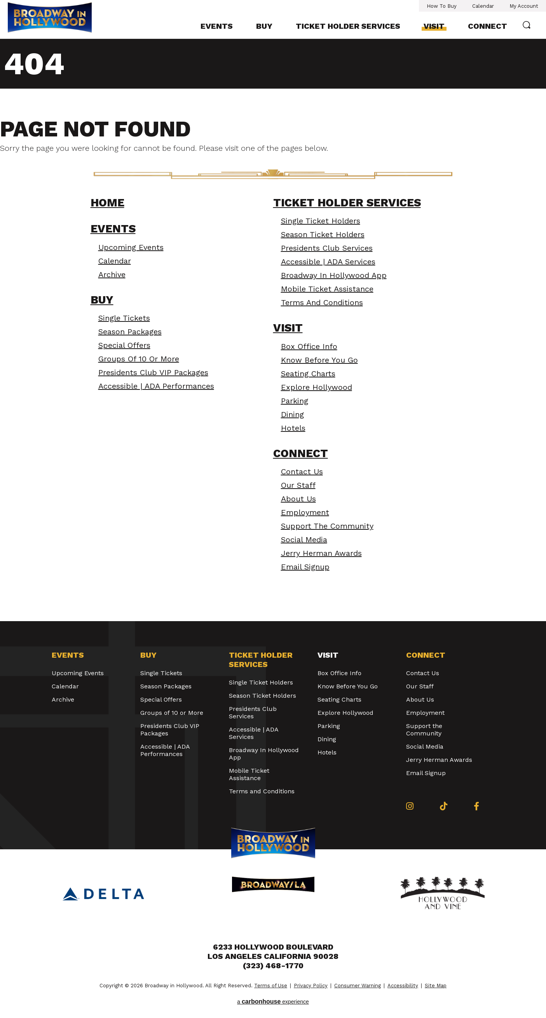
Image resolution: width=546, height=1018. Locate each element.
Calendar (483, 6)
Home (107, 202)
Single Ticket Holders (320, 220)
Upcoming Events (131, 247)
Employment (305, 512)
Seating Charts (308, 373)
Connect (487, 26)
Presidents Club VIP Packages (153, 372)
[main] (273, 330)
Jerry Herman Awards (321, 553)
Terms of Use (270, 985)
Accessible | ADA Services (328, 261)
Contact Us (302, 471)
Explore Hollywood (316, 387)
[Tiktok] (443, 806)
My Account (523, 6)
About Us (298, 498)
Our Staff (298, 485)
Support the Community (327, 526)
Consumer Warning (357, 985)
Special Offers (124, 345)
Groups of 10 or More (138, 358)
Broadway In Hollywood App (334, 275)
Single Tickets (124, 318)
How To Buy (442, 6)
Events (217, 26)
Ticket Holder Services (348, 26)
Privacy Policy (311, 985)
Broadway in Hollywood (50, 18)
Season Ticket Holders (323, 234)
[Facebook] (476, 806)
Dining (292, 414)
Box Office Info (309, 346)
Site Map (436, 985)
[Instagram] (409, 806)
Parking (294, 400)
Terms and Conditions (322, 302)
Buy (264, 26)
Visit (434, 26)
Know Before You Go (319, 360)
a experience (273, 1001)
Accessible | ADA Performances (156, 386)
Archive (112, 274)
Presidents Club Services (327, 248)
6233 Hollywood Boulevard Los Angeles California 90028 (273, 951)
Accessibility (402, 985)
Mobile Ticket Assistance (327, 288)
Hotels (293, 428)
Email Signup (305, 566)
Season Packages (130, 331)
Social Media (304, 539)
